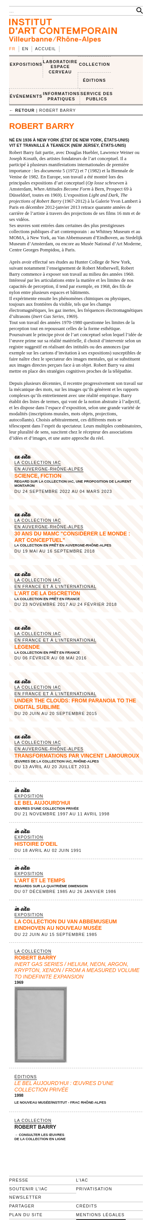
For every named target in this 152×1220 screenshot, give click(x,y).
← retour (22, 110)
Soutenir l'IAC (28, 1189)
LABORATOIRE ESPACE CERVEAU (60, 66)
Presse (19, 1180)
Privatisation (94, 1189)
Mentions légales (100, 1214)
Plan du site (26, 1214)
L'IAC (82, 1180)
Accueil (45, 48)
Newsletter (25, 1197)
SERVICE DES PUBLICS (96, 96)
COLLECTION (94, 64)
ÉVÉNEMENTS (26, 96)
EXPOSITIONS (26, 64)
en (25, 48)
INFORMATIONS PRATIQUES (61, 96)
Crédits (86, 1206)
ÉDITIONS (94, 80)
